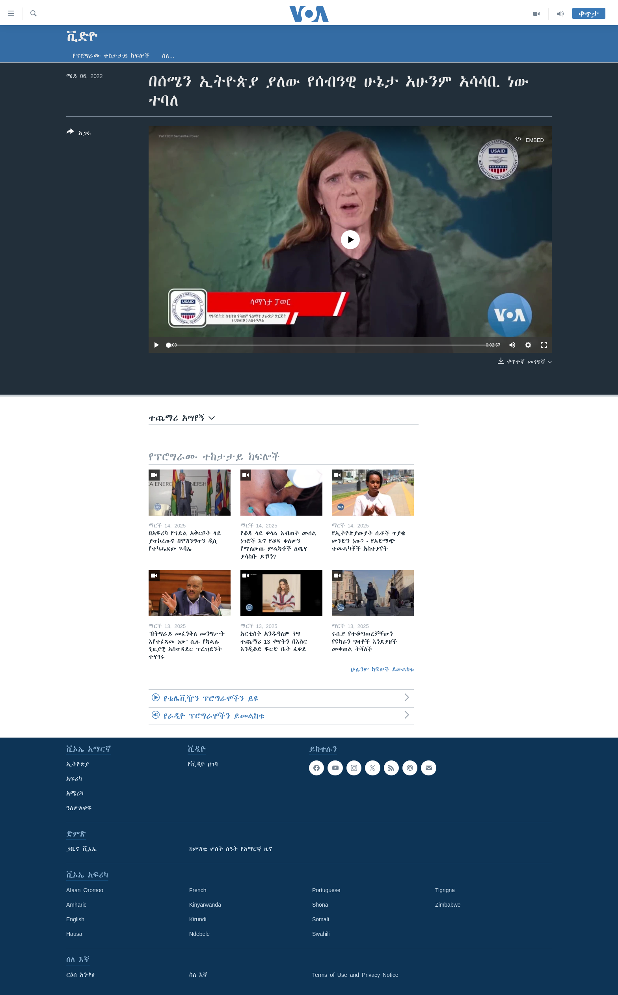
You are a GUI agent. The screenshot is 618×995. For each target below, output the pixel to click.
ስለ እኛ (198, 974)
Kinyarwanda (205, 904)
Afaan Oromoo (84, 890)
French (198, 890)
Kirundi (198, 919)
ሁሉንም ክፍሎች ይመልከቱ (382, 669)
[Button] (79, 134)
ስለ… (168, 56)
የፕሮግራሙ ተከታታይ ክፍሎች (111, 56)
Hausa (74, 933)
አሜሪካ (75, 793)
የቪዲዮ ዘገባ (203, 764)
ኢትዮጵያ (77, 764)
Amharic (76, 904)
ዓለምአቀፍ (79, 808)
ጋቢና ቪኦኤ (81, 849)
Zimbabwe (448, 904)
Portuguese (326, 890)
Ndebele (199, 933)
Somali (320, 919)
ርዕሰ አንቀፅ (80, 974)
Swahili (320, 933)
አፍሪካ (74, 779)
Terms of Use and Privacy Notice (355, 974)
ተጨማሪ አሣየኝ (182, 418)
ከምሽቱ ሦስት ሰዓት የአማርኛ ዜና (230, 849)
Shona (320, 904)
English (75, 919)
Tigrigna (445, 890)
